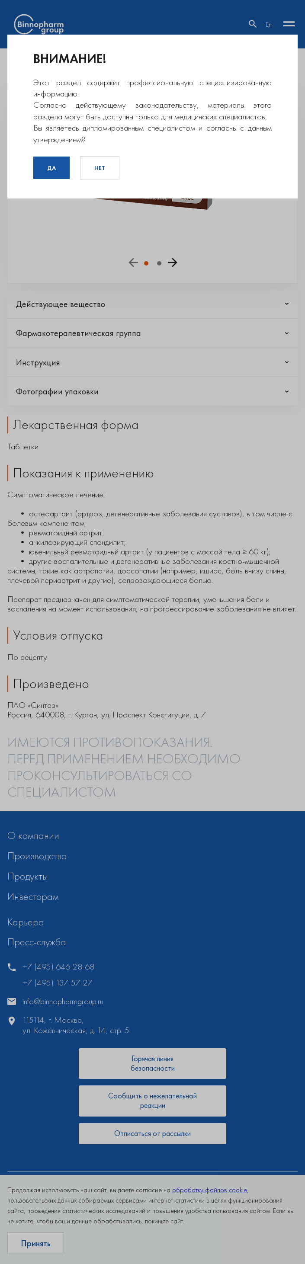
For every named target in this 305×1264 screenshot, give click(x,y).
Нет (99, 168)
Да (51, 168)
